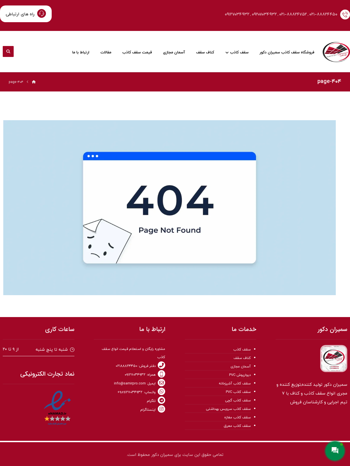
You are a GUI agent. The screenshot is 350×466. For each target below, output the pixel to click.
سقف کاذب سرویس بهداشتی (228, 409)
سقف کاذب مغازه (237, 417)
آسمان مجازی (241, 366)
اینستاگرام (152, 409)
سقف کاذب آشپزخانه (235, 383)
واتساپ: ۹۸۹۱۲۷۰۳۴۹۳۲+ (141, 392)
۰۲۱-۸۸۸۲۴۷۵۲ (293, 14)
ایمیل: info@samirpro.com (139, 383)
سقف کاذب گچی (238, 400)
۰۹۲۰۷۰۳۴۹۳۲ (264, 14)
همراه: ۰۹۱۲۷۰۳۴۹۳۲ (145, 374)
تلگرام (156, 401)
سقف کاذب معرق (237, 426)
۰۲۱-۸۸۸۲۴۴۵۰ (323, 14)
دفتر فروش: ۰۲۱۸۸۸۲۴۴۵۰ (140, 366)
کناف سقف (242, 358)
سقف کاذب (242, 349)
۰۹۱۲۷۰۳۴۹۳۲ (237, 14)
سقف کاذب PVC (238, 392)
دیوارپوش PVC (240, 375)
